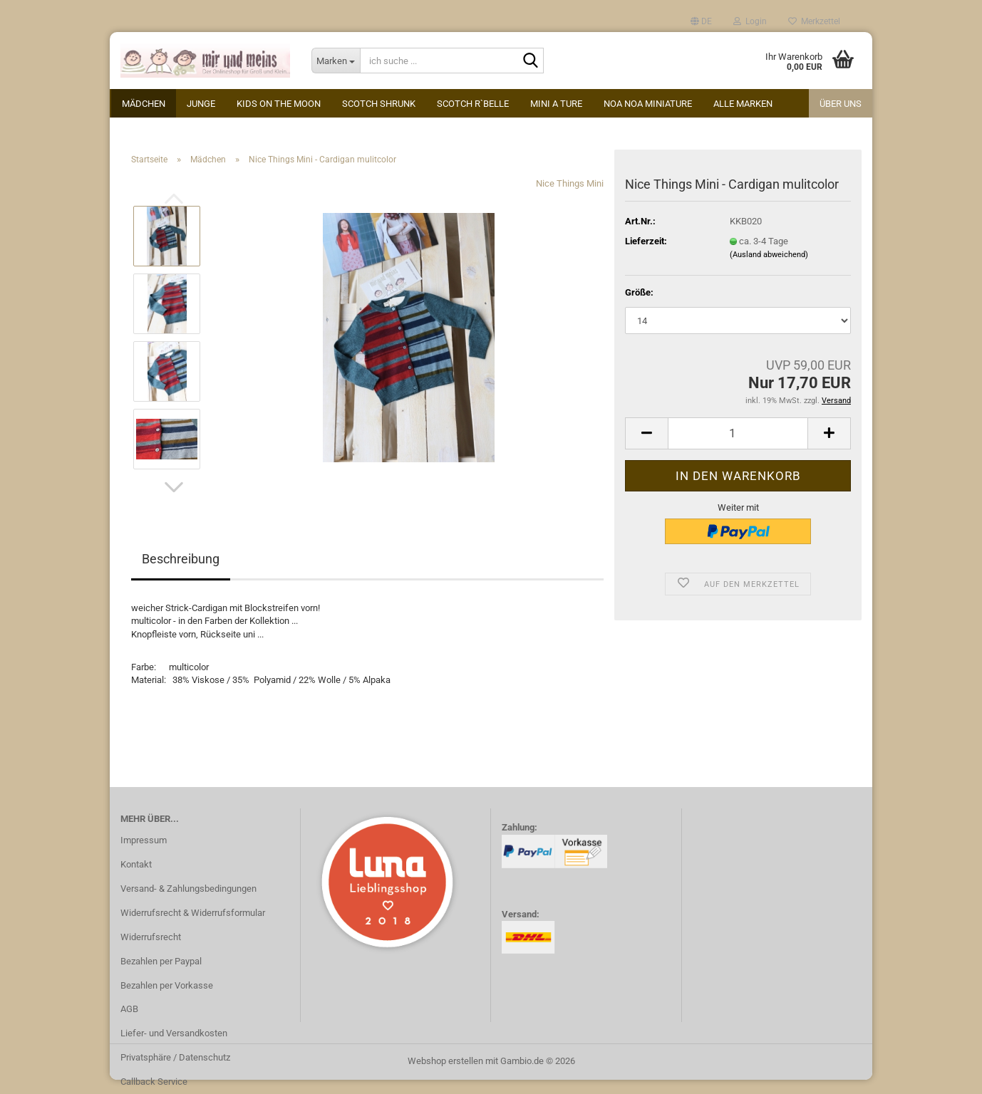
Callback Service (153, 1081)
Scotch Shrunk (378, 103)
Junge (201, 103)
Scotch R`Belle (473, 103)
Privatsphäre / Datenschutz (175, 1057)
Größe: (639, 292)
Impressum (143, 840)
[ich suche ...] (336, 60)
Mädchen (143, 103)
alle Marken (742, 103)
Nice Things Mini (570, 183)
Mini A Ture (556, 103)
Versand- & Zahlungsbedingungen (188, 888)
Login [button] (750, 21)
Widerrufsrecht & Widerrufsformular (192, 912)
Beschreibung (180, 558)
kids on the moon (279, 103)
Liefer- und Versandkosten (173, 1033)
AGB (129, 1009)
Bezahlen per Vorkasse (166, 985)
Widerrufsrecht (150, 937)
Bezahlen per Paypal (161, 961)
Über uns (841, 103)
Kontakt (136, 864)
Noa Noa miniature (648, 103)
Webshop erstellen (445, 1061)
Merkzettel (814, 21)
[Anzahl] (738, 433)
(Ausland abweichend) (769, 254)
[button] (701, 21)
